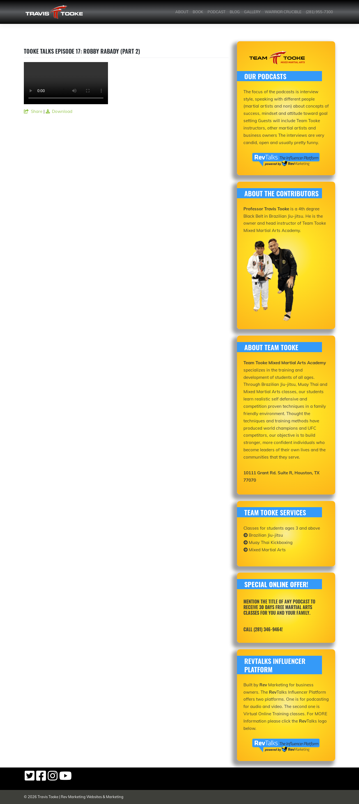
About (181, 12)
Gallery (252, 12)
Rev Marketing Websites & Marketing (92, 796)
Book (198, 12)
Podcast (216, 12)
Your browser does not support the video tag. (66, 83)
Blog (235, 12)
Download (59, 111)
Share (33, 111)
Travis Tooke (48, 796)
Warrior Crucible (283, 12)
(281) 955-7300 (319, 12)
